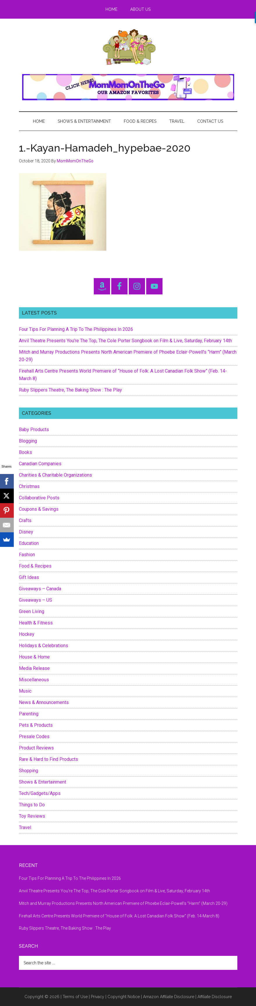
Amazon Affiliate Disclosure (168, 996)
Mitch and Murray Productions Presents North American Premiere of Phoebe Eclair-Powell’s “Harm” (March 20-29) (123, 903)
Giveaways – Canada (40, 588)
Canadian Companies (40, 463)
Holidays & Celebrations (43, 645)
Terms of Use (75, 996)
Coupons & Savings (39, 509)
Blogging (28, 441)
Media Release (34, 668)
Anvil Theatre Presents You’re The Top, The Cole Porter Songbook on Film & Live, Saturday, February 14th (125, 340)
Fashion (27, 554)
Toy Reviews (32, 816)
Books (25, 452)
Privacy (97, 996)
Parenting (28, 714)
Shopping (28, 770)
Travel (25, 827)
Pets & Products (36, 725)
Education (29, 543)
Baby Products (34, 429)
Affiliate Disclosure (214, 996)
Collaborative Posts (39, 498)
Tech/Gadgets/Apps (40, 793)
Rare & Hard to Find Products (48, 759)
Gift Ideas (29, 577)
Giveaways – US (35, 600)
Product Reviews (36, 748)
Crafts (25, 520)
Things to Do (32, 804)
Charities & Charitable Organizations (55, 475)
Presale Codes (34, 736)
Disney (26, 532)
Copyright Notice (123, 996)
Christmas (29, 486)
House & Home (34, 657)
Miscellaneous (34, 679)
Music (25, 691)
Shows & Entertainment (42, 782)
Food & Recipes (35, 566)
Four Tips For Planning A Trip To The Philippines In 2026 (76, 329)
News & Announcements (44, 702)
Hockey (26, 634)
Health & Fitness (36, 623)
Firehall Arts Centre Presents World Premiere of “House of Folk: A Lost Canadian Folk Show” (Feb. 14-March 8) (119, 916)
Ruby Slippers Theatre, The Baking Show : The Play (70, 390)
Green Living (31, 611)
